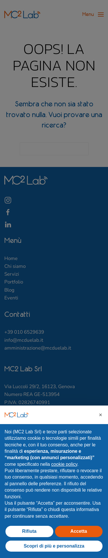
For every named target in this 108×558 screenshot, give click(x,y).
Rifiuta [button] (29, 531)
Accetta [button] (78, 531)
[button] (100, 414)
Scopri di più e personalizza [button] (54, 546)
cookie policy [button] (64, 464)
